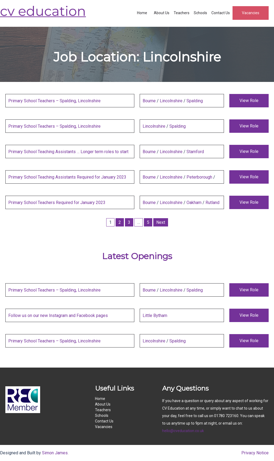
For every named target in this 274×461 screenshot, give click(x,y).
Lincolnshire (171, 100)
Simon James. (55, 452)
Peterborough (199, 177)
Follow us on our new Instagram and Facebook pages (58, 315)
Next (160, 222)
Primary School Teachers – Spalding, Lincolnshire (54, 100)
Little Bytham (155, 315)
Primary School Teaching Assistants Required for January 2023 (67, 177)
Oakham (194, 202)
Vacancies (250, 13)
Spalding (195, 100)
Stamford (195, 151)
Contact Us (220, 13)
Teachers (181, 13)
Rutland (212, 202)
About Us (161, 13)
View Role (248, 100)
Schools (200, 13)
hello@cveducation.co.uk (183, 431)
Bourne (149, 100)
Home (142, 13)
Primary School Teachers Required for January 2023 (56, 202)
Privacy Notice (255, 452)
